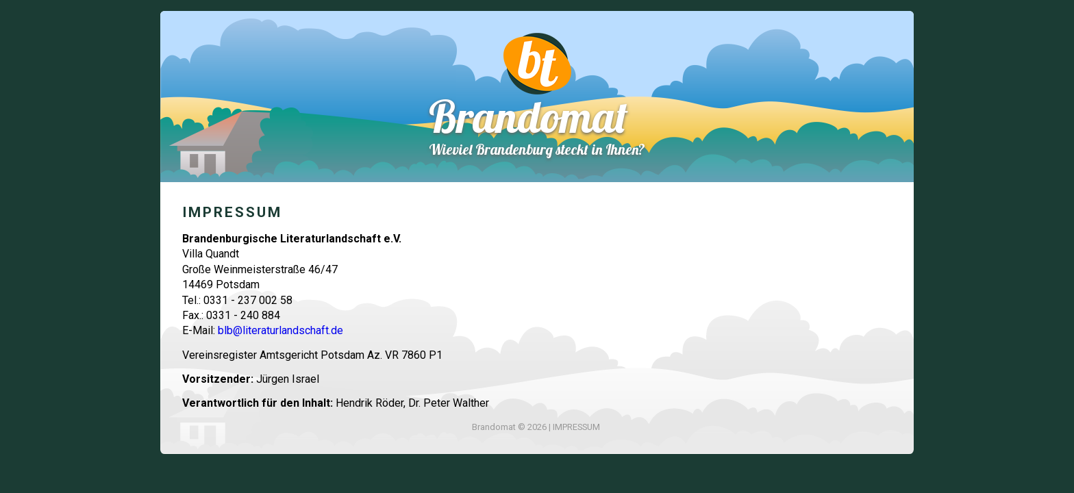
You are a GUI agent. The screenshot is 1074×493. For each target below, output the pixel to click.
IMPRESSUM (576, 427)
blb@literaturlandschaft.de (280, 330)
